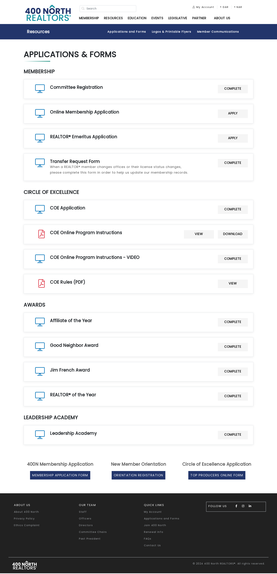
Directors (86, 526)
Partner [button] (200, 18)
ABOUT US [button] (223, 18)
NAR (236, 7)
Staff (83, 512)
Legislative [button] (178, 18)
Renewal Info (153, 532)
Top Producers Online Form (216, 476)
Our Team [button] (87, 506)
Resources (38, 32)
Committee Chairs (93, 532)
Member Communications (218, 32)
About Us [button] (22, 506)
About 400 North (26, 512)
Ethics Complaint (27, 526)
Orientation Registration (138, 476)
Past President (90, 539)
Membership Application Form (60, 476)
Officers (85, 519)
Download (232, 234)
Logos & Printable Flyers (171, 32)
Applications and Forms (126, 32)
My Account (201, 7)
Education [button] (138, 18)
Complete (232, 89)
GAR (222, 7)
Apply (233, 114)
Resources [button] (114, 18)
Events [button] (158, 18)
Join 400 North (155, 526)
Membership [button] (90, 18)
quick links (154, 506)
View (199, 234)
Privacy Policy (24, 519)
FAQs (147, 539)
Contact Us (152, 546)
